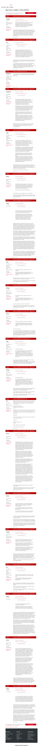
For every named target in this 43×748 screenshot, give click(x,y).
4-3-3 (10, 143)
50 (18, 725)
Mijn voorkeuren (30, 738)
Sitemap (29, 737)
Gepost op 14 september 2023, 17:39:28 (19, 593)
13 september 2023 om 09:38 (23, 435)
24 (13, 725)
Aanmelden (7, 733)
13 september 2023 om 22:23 (23, 598)
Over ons (18, 731)
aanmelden (6, 0)
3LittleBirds (8, 19)
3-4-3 (10, 408)
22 (11, 725)
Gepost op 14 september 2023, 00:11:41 (19, 529)
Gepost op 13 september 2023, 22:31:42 (19, 493)
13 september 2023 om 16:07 (23, 497)
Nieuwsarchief (8, 739)
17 (7, 725)
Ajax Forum (9, 10)
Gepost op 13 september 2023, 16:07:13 (19, 367)
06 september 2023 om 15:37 (24, 44)
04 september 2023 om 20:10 (23, 93)
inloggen (2, 0)
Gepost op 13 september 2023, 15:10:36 (19, 338)
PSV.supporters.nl (30, 736)
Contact (18, 739)
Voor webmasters (19, 733)
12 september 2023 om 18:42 (22, 178)
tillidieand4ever (8, 73)
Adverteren (18, 737)
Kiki (6, 401)
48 (16, 725)
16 (6, 725)
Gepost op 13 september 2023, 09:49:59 (19, 259)
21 (10, 725)
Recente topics (3, 7)
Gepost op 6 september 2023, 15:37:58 (19, 16)
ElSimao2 (16, 93)
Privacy (18, 736)
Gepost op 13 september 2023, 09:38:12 (19, 200)
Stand (6, 736)
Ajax (8, 43)
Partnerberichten (19, 738)
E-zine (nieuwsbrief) (9, 738)
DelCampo (7, 288)
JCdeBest (7, 203)
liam (7, 42)
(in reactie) (27, 16)
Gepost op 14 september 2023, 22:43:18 (19, 637)
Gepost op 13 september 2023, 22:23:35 (19, 430)
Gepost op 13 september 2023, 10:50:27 (19, 285)
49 (17, 725)
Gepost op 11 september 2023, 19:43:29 (19, 71)
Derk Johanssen (8, 91)
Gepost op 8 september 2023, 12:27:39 (19, 39)
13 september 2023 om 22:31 (23, 533)
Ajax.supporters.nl (30, 733)
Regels (8, 7)
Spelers (16, 10)
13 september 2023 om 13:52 (23, 343)
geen (10, 27)
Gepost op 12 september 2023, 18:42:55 (19, 130)
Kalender (7, 737)
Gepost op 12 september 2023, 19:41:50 (19, 173)
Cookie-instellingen (31, 739)
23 (12, 725)
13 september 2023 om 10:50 (23, 315)
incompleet (8, 84)
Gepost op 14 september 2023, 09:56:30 (19, 564)
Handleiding (11, 7)
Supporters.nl (30, 731)
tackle (16, 178)
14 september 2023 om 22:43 (23, 690)
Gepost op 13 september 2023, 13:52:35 (19, 311)
